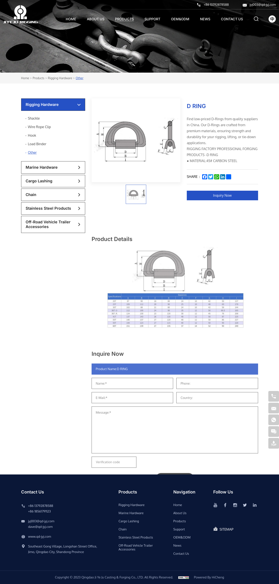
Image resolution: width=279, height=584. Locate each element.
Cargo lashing (39, 181)
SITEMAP (227, 529)
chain (31, 194)
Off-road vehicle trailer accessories (48, 224)
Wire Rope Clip (39, 127)
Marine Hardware (42, 167)
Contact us (232, 19)
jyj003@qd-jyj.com (263, 5)
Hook (32, 135)
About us (95, 19)
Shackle (34, 118)
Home (71, 19)
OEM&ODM (180, 19)
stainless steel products (48, 208)
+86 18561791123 (39, 511)
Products (124, 19)
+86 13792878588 (216, 5)
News (205, 19)
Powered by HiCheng (209, 577)
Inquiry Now (222, 195)
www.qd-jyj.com (39, 536)
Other (79, 78)
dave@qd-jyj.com (40, 527)
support (152, 19)
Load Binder (37, 144)
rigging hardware (60, 78)
